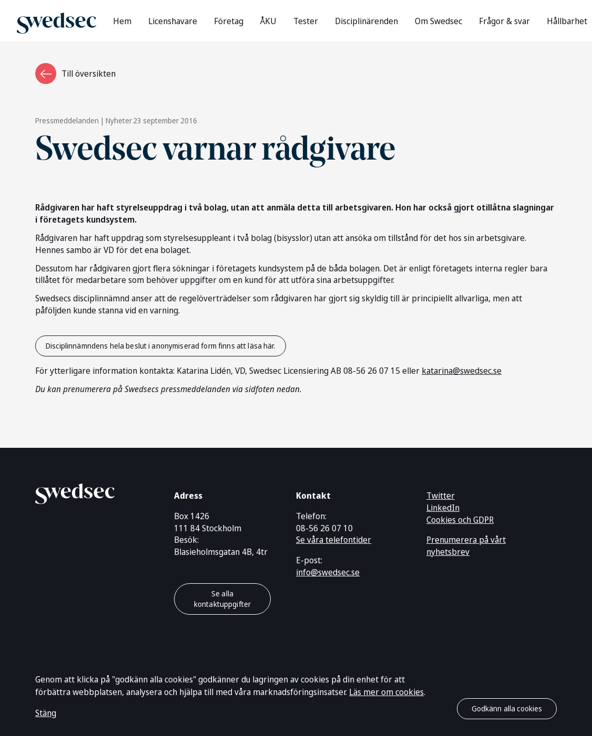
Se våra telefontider (333, 539)
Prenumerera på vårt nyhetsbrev (466, 546)
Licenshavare (172, 21)
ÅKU (268, 21)
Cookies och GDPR (460, 519)
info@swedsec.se (328, 572)
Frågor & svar (504, 21)
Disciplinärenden (366, 21)
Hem (122, 21)
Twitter (440, 495)
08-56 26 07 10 (324, 528)
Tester (305, 21)
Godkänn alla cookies (507, 708)
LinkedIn (443, 507)
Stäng (45, 713)
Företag (228, 21)
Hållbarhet (567, 21)
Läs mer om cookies (386, 692)
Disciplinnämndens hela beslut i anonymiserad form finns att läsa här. (160, 346)
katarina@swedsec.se (462, 370)
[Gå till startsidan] (56, 20)
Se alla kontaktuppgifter (222, 598)
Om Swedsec (438, 21)
